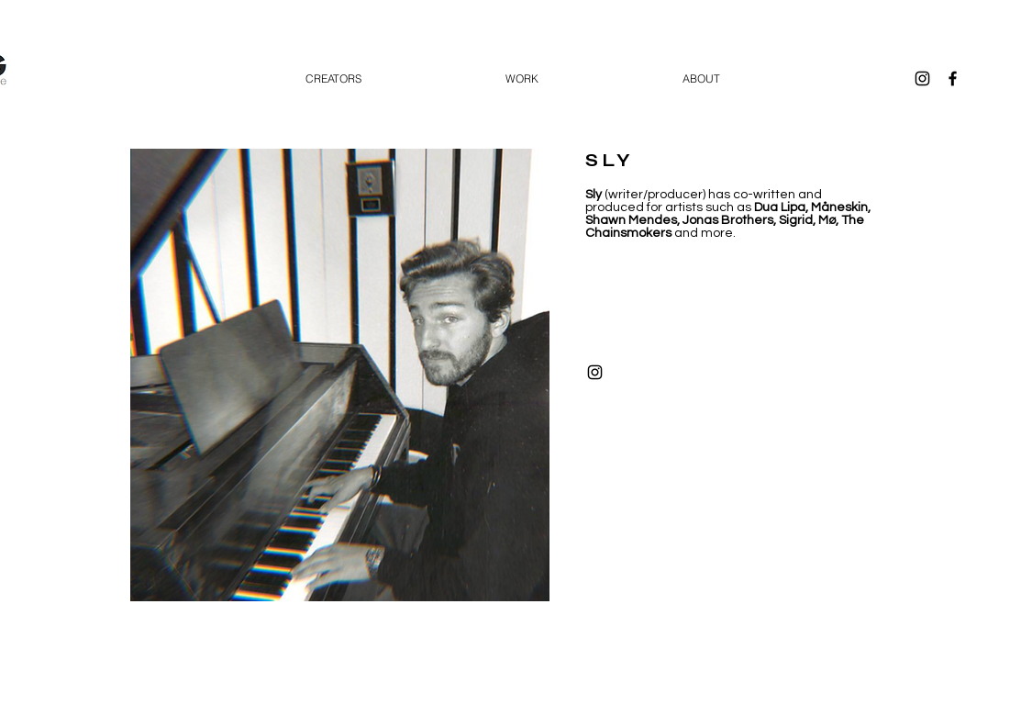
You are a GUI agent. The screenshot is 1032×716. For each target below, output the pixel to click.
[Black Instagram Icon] (922, 78)
